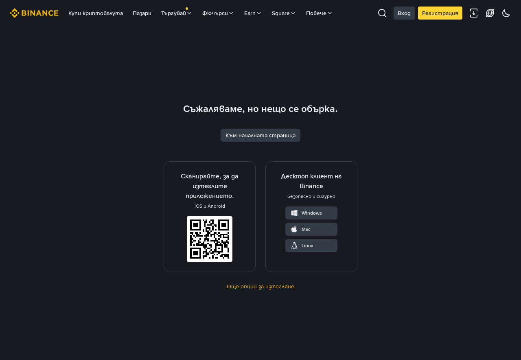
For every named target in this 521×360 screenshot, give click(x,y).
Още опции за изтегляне (260, 339)
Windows (306, 266)
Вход (404, 13)
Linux (301, 298)
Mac (300, 282)
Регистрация (440, 13)
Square (284, 13)
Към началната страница (260, 188)
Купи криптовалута (95, 13)
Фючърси (218, 13)
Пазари (142, 13)
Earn (253, 13)
